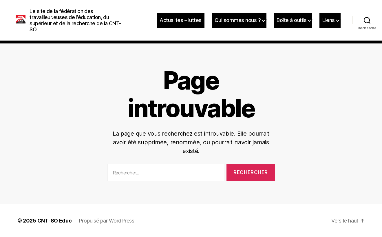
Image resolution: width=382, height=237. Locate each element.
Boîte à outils (291, 20)
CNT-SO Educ (54, 221)
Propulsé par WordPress (106, 221)
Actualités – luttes (181, 20)
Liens (328, 20)
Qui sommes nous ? (238, 20)
